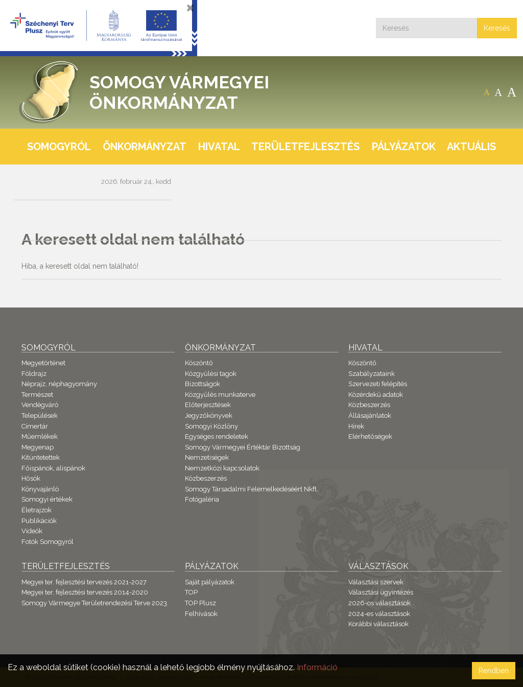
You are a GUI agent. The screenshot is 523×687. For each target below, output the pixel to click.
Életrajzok (36, 510)
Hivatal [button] (219, 146)
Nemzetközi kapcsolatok (222, 468)
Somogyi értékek (47, 499)
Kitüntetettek (40, 457)
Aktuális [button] (471, 146)
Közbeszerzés (206, 478)
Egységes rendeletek (216, 436)
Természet (37, 394)
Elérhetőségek (370, 436)
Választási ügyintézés (380, 592)
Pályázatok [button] (404, 146)
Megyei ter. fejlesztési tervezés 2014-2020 (84, 592)
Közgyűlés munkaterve (220, 394)
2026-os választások (379, 603)
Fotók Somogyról (47, 542)
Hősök (30, 478)
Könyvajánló (40, 489)
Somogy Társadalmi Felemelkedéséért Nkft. (251, 489)
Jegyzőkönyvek (208, 415)
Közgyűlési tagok (210, 373)
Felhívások (201, 614)
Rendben (494, 671)
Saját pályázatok (209, 582)
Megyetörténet (43, 363)
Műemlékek (39, 436)
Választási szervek (375, 582)
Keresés (497, 28)
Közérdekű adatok (375, 394)
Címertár (34, 426)
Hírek (356, 426)
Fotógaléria (202, 499)
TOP (191, 592)
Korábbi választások (378, 624)
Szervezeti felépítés (377, 384)
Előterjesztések (208, 405)
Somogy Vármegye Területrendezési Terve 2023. (95, 603)
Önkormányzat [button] (144, 146)
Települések (39, 415)
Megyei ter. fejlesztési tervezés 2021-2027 (84, 582)
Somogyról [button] (59, 146)
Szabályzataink (371, 373)
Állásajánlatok (369, 415)
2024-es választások (379, 614)
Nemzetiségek (207, 457)
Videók (31, 531)
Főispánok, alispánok (53, 468)
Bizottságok (202, 384)
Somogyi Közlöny (211, 426)
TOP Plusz (200, 603)
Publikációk (39, 521)
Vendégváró (39, 405)
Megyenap (37, 447)
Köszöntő (199, 363)
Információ (317, 667)
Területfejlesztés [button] (305, 146)
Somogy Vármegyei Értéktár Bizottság (242, 447)
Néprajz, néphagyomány (59, 384)
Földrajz (33, 373)
